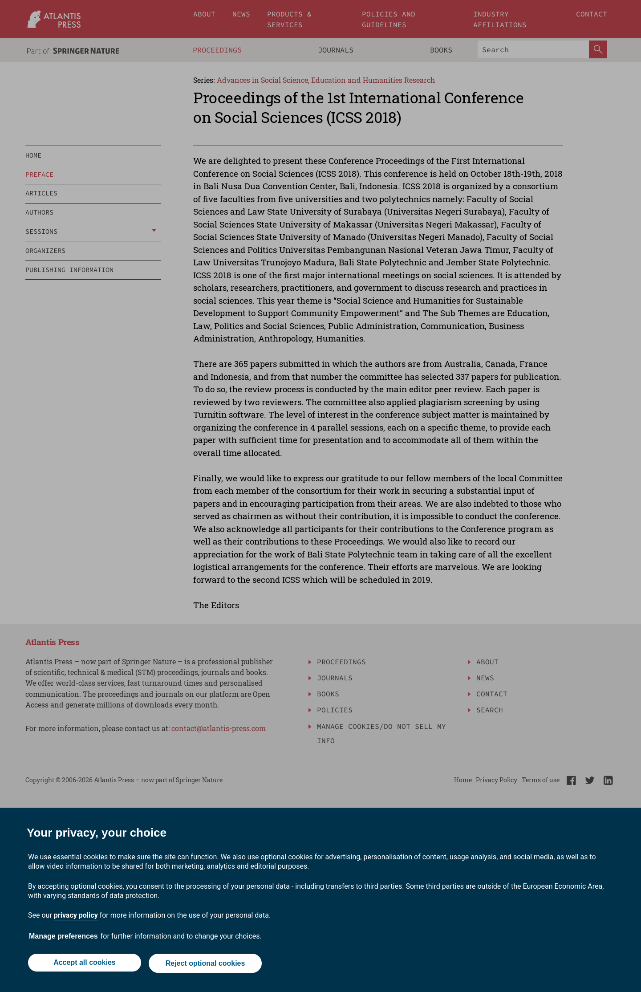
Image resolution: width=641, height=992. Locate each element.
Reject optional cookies (206, 964)
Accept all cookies (84, 964)
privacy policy (76, 917)
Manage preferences (63, 938)
